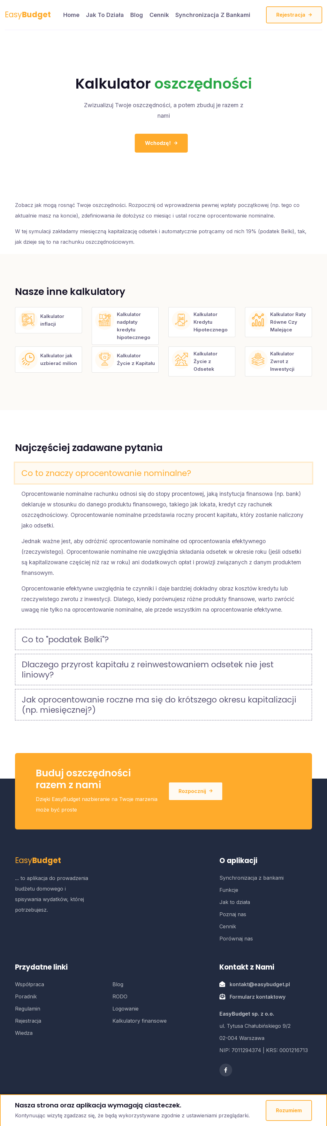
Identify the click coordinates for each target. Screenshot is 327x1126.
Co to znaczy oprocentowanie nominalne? (106, 473)
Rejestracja (294, 15)
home (71, 15)
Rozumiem (289, 1110)
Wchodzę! (161, 143)
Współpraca (29, 984)
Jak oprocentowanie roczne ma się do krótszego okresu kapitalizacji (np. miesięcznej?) (159, 705)
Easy (28, 14)
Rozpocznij (196, 791)
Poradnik (26, 996)
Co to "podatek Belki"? (65, 639)
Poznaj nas (232, 914)
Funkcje (228, 890)
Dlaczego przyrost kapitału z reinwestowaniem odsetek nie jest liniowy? (148, 669)
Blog (136, 15)
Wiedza (24, 1033)
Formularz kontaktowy (257, 997)
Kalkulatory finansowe (139, 1021)
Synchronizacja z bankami (212, 15)
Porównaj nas (236, 938)
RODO (119, 996)
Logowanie (125, 1008)
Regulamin (27, 1008)
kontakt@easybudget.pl (260, 984)
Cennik (159, 15)
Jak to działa (105, 15)
